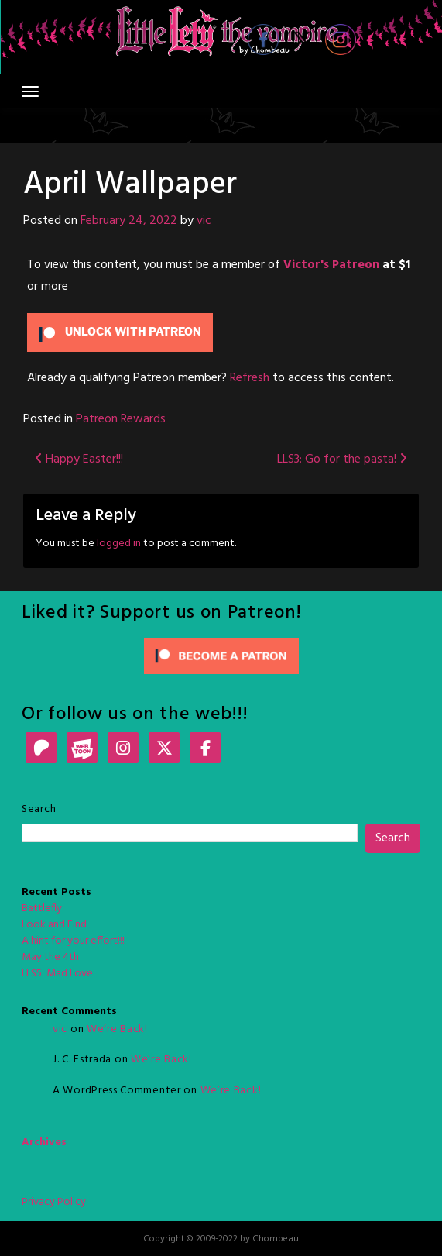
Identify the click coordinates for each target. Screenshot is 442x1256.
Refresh (249, 378)
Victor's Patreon (331, 265)
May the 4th (50, 957)
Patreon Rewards (121, 419)
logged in (119, 543)
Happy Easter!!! (79, 459)
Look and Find (54, 925)
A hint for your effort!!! (73, 941)
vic (204, 221)
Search (39, 809)
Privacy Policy (54, 1202)
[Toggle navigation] (30, 91)
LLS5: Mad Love (57, 973)
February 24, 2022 (129, 221)
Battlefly (42, 908)
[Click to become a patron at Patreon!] (221, 656)
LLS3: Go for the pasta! (342, 459)
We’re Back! (117, 1029)
